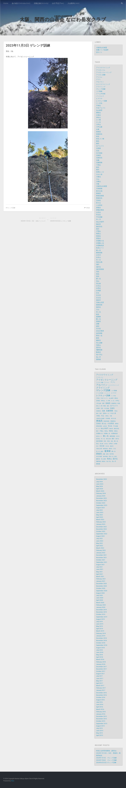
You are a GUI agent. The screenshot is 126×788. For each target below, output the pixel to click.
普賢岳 (98, 238)
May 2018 (99, 655)
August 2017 (100, 674)
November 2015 (101, 719)
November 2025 (101, 479)
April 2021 (99, 574)
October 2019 (100, 614)
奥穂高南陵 (100, 196)
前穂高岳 (99, 134)
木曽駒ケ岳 (100, 241)
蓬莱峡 (98, 317)
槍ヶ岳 (98, 250)
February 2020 (101, 605)
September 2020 (101, 591)
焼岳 (97, 274)
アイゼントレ (100, 70)
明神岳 (98, 236)
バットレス (100, 96)
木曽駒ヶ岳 (100, 243)
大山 (97, 179)
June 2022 (99, 541)
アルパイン (100, 82)
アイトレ (99, 77)
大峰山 (98, 181)
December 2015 (101, 716)
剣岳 (97, 136)
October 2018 (100, 643)
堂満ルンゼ (100, 172)
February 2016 (101, 712)
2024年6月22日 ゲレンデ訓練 (106, 762)
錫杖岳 (98, 340)
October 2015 (100, 721)
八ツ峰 (98, 120)
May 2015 (99, 733)
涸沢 (97, 264)
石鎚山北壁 (100, 302)
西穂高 (98, 321)
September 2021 (101, 562)
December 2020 (101, 583)
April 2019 (99, 629)
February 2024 (101, 493)
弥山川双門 (100, 222)
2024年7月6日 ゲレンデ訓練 (106, 760)
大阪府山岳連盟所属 (63, 16)
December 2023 (101, 498)
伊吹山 (98, 117)
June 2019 (99, 624)
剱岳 (97, 141)
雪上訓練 (99, 343)
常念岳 (98, 215)
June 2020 (99, 598)
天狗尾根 (99, 188)
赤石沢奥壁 (100, 331)
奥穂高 (98, 193)
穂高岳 (98, 307)
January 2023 (100, 524)
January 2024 (100, 496)
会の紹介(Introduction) (21, 3)
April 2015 (99, 735)
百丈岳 (98, 298)
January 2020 (100, 607)
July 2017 (99, 676)
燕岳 (97, 276)
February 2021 (101, 579)
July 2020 (99, 595)
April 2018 (99, 657)
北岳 (97, 151)
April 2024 (99, 489)
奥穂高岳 (99, 198)
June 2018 (99, 652)
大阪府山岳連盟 (101, 47)
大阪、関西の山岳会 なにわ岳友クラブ (63, 19)
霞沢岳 (98, 347)
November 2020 (101, 586)
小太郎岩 (99, 205)
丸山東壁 (99, 110)
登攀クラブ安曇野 (102, 50)
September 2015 (101, 723)
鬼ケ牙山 (99, 354)
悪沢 (97, 229)
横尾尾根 (99, 253)
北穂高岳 (99, 158)
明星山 (98, 234)
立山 (97, 309)
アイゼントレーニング (104, 72)
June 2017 (99, 678)
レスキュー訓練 (101, 101)
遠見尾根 (99, 333)
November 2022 (101, 529)
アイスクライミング (103, 67)
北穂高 (98, 155)
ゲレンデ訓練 (11, 208)
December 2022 (101, 527)
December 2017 (101, 667)
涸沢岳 (98, 267)
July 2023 (99, 510)
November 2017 (101, 669)
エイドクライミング (103, 84)
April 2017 (99, 683)
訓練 (97, 324)
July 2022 (99, 538)
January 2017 (100, 690)
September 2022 (101, 534)
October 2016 (100, 697)
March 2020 (100, 603)
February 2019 (101, 633)
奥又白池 (99, 191)
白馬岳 (98, 288)
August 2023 (100, 508)
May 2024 (99, 486)
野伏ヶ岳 (99, 336)
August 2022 (100, 536)
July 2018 (99, 650)
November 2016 (101, 695)
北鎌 (97, 160)
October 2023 (100, 503)
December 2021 (101, 555)
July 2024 (99, 482)
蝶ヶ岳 (98, 319)
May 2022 (99, 543)
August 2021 (100, 564)
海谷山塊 (99, 262)
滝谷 (97, 272)
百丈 (97, 293)
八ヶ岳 (98, 122)
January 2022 (100, 553)
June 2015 (99, 731)
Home (5, 3)
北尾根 (98, 148)
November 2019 (101, 612)
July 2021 (99, 567)
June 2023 (99, 512)
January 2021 (100, 581)
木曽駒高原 (100, 245)
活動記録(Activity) (41, 3)
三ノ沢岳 (99, 103)
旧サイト (99, 52)
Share (88, 208)
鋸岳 (97, 338)
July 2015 (99, 728)
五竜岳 (98, 115)
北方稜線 (99, 153)
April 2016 (99, 707)
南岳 (97, 167)
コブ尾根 (99, 91)
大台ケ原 (99, 174)
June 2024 (99, 484)
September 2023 (101, 505)
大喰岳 (98, 177)
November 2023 (101, 500)
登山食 (98, 283)
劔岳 (97, 143)
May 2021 (99, 572)
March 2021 (100, 576)
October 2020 (100, 588)
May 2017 (99, 681)
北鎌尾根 (99, 162)
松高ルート (100, 248)
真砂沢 (98, 300)
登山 (97, 281)
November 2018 (101, 640)
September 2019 (101, 617)
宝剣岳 (98, 200)
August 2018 (100, 648)
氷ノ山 (98, 260)
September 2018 (101, 645)
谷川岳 (98, 328)
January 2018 (100, 664)
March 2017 (100, 685)
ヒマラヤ (99, 98)
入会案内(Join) (73, 3)
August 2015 (100, 726)
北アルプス (100, 146)
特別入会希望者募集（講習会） (107, 751)
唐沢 (97, 169)
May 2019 (99, 626)
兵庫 (97, 129)
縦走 (97, 314)
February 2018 (101, 662)
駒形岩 (98, 352)
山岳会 (98, 212)
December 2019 (101, 610)
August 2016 (100, 700)
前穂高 (98, 132)
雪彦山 (98, 345)
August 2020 (100, 593)
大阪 (97, 184)
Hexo (12, 781)
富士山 (98, 203)
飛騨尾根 (99, 350)
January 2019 (100, 636)
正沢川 (98, 255)
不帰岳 (98, 105)
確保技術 (99, 305)
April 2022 (99, 546)
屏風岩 (98, 208)
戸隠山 (98, 231)
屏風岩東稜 (100, 210)
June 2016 (99, 704)
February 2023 (101, 522)
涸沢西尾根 (100, 269)
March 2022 (100, 548)
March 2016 (100, 709)
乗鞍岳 (98, 113)
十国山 (98, 165)
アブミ (98, 79)
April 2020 (99, 600)
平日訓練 (99, 217)
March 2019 (100, 631)
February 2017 (101, 688)
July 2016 (99, 702)
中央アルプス (100, 108)
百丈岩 (98, 295)
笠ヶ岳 (98, 312)
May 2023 (99, 515)
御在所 (98, 224)
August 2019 (100, 619)
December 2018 (101, 638)
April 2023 (99, 517)
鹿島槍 (98, 359)
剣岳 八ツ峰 (100, 139)
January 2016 (100, 714)
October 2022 (100, 531)
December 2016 (101, 693)
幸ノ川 (98, 219)
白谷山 (98, 286)
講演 (97, 326)
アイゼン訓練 (100, 75)
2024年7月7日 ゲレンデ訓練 (106, 758)
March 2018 (100, 659)
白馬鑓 (98, 290)
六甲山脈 (99, 127)
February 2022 (101, 550)
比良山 (98, 257)
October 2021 (100, 560)
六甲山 (98, 124)
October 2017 (100, 671)
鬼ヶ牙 (98, 357)
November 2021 (101, 557)
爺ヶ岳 (98, 279)
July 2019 (99, 621)
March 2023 (100, 519)
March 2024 (100, 491)
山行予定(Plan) (58, 3)
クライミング (100, 87)
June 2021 (99, 569)
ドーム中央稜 (100, 94)
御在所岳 (99, 226)
